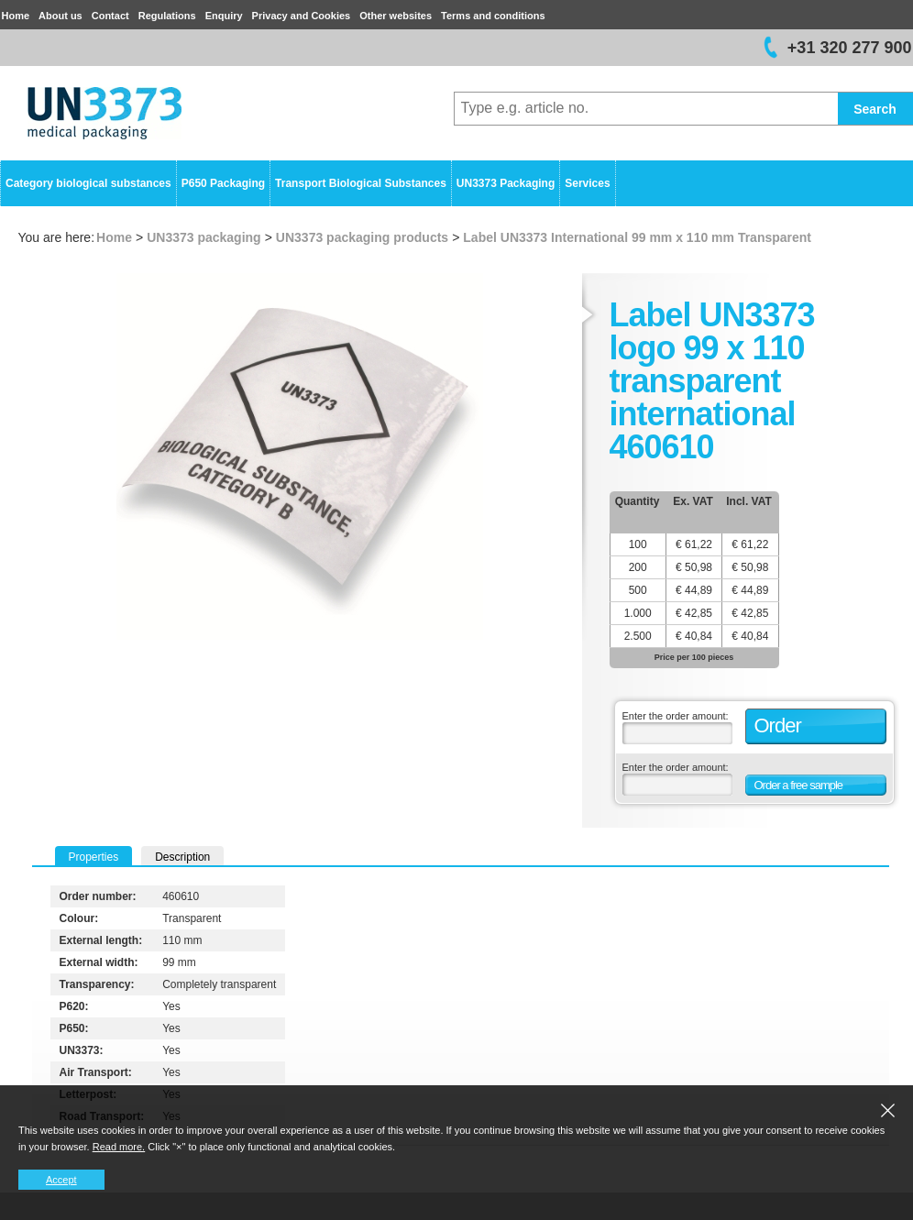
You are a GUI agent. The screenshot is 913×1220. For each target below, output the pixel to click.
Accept (61, 1179)
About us (60, 15)
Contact (110, 15)
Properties (94, 857)
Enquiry (224, 15)
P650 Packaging (223, 183)
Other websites (395, 15)
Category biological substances (88, 183)
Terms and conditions (492, 15)
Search (874, 109)
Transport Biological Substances (360, 183)
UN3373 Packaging (505, 183)
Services (587, 183)
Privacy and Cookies (301, 15)
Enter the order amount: (675, 715)
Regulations (167, 15)
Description (182, 857)
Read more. (119, 1146)
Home (16, 15)
